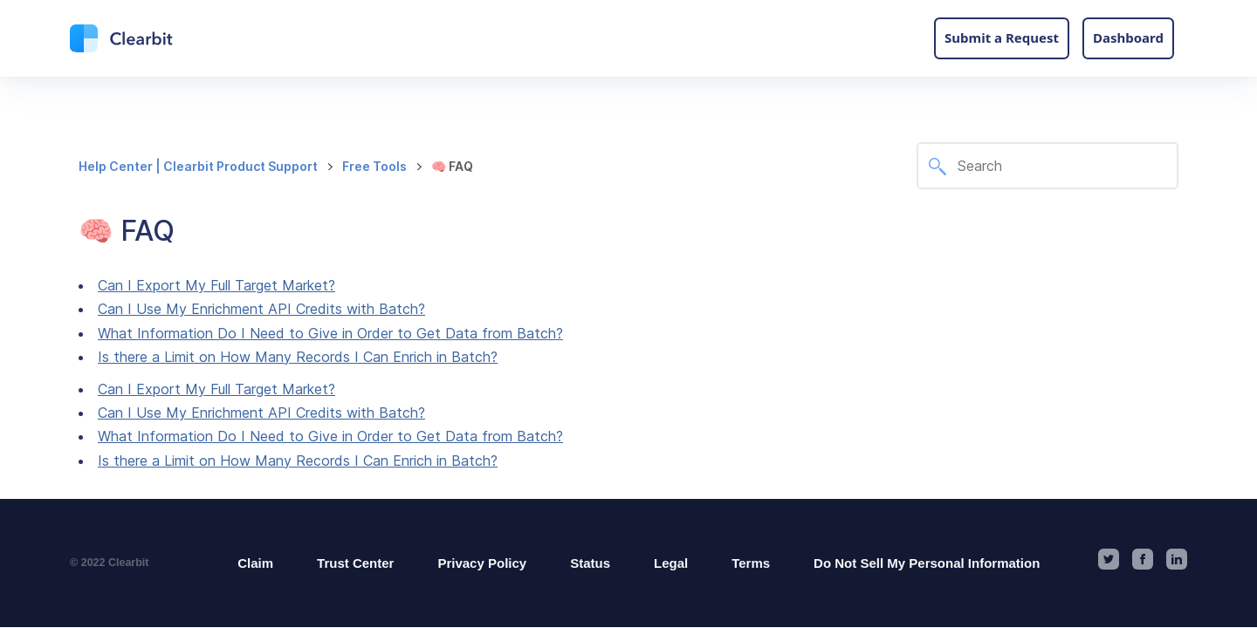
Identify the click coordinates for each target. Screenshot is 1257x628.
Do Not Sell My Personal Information (927, 563)
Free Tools (374, 166)
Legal (671, 563)
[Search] (1047, 165)
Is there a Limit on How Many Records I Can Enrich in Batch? (298, 356)
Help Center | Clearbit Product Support (198, 166)
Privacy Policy (481, 563)
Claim (255, 563)
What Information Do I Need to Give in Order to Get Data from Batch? (330, 333)
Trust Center (355, 563)
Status (590, 563)
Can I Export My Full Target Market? (216, 285)
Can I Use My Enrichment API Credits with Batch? (261, 308)
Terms (751, 563)
